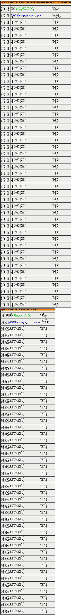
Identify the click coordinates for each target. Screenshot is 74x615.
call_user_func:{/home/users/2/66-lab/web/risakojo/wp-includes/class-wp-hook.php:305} (26, 15)
